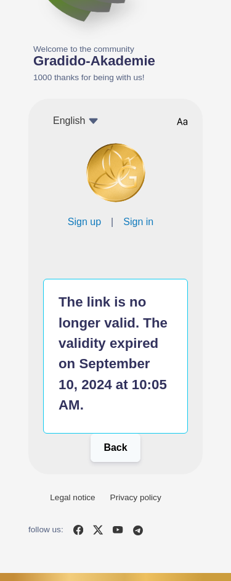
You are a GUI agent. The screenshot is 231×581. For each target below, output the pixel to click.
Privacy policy (135, 497)
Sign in (138, 221)
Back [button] (115, 447)
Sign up (84, 221)
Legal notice (72, 497)
